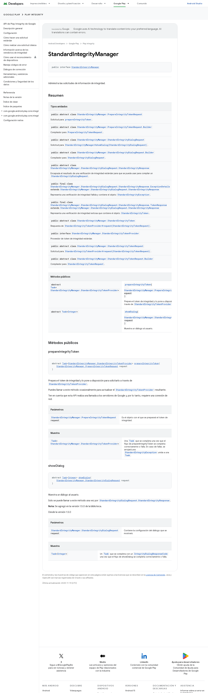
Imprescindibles (38, 3)
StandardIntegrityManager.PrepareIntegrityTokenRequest (109, 114)
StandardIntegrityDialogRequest (86, 157)
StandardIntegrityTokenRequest (85, 264)
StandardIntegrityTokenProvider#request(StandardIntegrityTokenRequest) (107, 225)
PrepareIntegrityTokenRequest (85, 132)
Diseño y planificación (69, 3)
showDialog (131, 311)
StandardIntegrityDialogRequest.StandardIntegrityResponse (134, 500)
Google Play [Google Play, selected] (120, 3)
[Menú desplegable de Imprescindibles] (50, 3)
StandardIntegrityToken (134, 213)
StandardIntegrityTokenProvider (152, 304)
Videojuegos (75, 690)
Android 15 (130, 690)
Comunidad (142, 3)
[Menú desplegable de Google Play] (129, 3)
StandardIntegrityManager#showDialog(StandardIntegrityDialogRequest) (106, 145)
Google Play (11, 14)
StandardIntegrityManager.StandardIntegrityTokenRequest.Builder (115, 258)
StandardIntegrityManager (85, 67)
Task (53, 287)
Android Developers (56, 43)
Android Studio (194, 3)
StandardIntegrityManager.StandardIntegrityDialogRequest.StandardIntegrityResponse (100, 168)
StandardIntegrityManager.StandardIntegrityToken (106, 220)
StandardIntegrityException (133, 194)
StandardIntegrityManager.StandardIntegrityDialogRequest (110, 139)
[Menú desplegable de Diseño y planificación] (84, 3)
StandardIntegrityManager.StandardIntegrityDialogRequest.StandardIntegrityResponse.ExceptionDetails (110, 186)
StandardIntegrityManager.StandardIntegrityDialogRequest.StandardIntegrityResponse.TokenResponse (109, 205)
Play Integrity (34, 14)
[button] (19, 111)
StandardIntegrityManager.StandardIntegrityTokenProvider (105, 233)
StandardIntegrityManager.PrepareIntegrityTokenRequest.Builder (114, 127)
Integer (72, 311)
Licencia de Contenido (155, 575)
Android (46, 690)
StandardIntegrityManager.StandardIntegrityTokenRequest (110, 246)
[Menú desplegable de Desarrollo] (106, 3)
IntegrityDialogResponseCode (151, 553)
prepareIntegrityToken (78, 119)
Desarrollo (97, 3)
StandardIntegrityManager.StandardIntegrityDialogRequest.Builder (115, 152)
